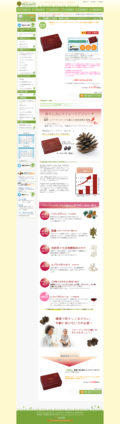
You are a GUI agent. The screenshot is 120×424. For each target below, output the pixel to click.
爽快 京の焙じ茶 (23, 70)
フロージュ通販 (22, 199)
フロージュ (22, 41)
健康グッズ (23, 122)
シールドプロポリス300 (25, 57)
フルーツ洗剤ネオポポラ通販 (25, 212)
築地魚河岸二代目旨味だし (26, 127)
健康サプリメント (25, 49)
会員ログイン (70, 412)
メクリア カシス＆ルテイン (26, 59)
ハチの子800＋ (23, 67)
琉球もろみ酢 (23, 91)
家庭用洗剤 (23, 97)
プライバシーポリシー (67, 414)
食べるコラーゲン (23, 46)
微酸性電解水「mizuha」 (25, 125)
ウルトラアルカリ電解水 (25, 112)
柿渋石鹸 (21, 79)
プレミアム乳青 (23, 65)
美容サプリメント (25, 38)
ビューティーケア (25, 76)
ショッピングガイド (48, 412)
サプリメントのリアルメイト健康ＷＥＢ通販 (49, 14)
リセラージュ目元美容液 (25, 88)
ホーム (39, 412)
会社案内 (39, 414)
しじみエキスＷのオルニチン (26, 73)
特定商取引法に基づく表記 (51, 414)
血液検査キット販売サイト (25, 188)
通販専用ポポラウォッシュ (26, 114)
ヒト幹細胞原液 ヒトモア (25, 81)
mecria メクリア (23, 44)
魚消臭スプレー (23, 105)
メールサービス (60, 412)
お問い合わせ (79, 412)
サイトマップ (79, 414)
